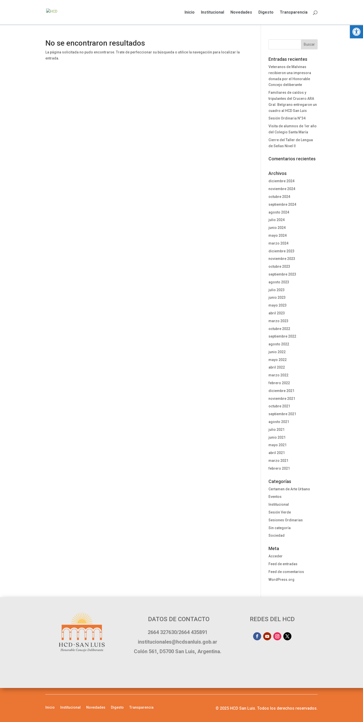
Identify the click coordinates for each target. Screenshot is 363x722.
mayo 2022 (277, 360)
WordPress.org (281, 580)
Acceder (275, 556)
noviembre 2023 (281, 259)
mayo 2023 (277, 305)
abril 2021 (276, 453)
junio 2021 (277, 437)
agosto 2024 (278, 212)
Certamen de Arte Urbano (289, 489)
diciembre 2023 (281, 251)
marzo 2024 (278, 243)
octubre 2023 (279, 266)
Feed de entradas (282, 564)
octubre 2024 (279, 197)
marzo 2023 (278, 321)
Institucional (212, 13)
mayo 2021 (277, 445)
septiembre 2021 (282, 414)
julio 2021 (276, 430)
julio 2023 (276, 290)
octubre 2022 (279, 329)
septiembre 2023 (282, 274)
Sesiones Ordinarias (285, 520)
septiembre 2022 (282, 336)
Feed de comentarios (286, 572)
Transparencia (294, 13)
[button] (356, 31)
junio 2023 (277, 297)
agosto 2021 (278, 422)
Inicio (190, 13)
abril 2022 (276, 367)
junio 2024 (277, 228)
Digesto (266, 13)
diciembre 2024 (281, 181)
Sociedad (276, 535)
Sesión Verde (279, 512)
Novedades (241, 13)
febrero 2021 (279, 468)
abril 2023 (276, 313)
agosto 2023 (278, 282)
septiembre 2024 (282, 204)
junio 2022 (277, 352)
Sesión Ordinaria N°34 (287, 118)
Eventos (275, 497)
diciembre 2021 (281, 391)
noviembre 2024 (281, 189)
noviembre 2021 (281, 399)
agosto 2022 (278, 344)
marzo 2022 (278, 375)
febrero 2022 (279, 383)
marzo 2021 (278, 461)
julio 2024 (276, 220)
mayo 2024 (277, 235)
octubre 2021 (279, 406)
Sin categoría (279, 528)
